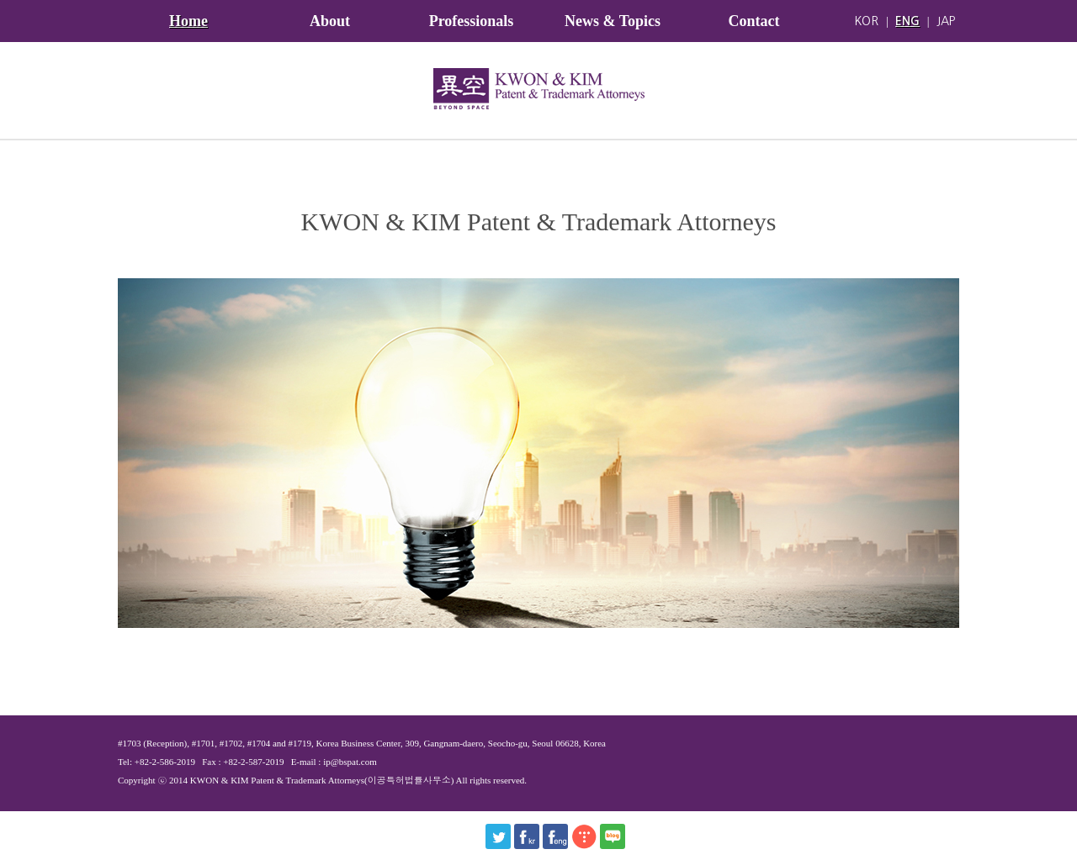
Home (188, 21)
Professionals (471, 21)
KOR (866, 21)
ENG (907, 21)
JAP (945, 21)
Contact (754, 21)
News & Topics (613, 21)
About (330, 21)
